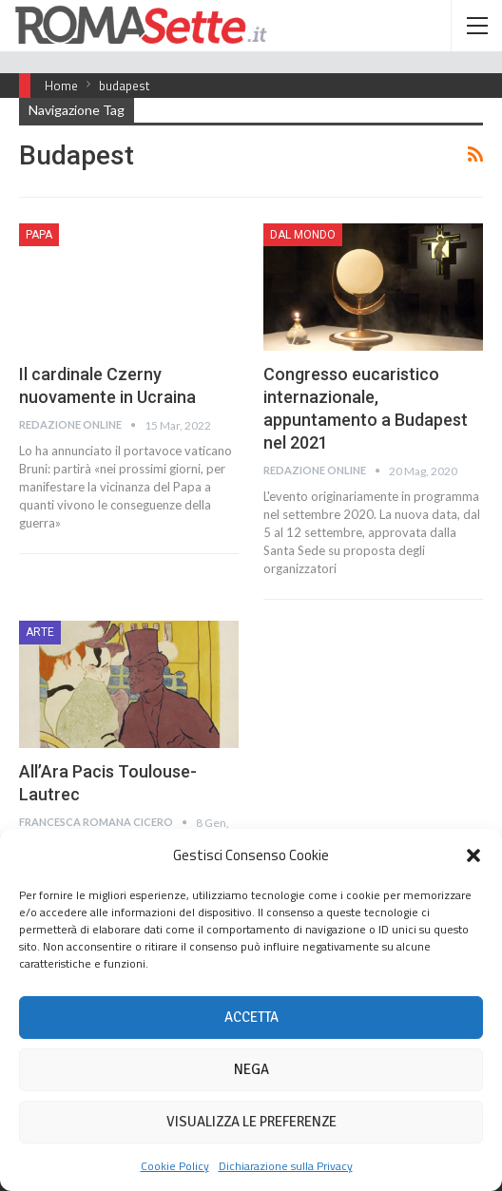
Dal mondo (303, 234)
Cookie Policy (175, 1166)
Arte (40, 632)
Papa (39, 234)
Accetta (251, 1017)
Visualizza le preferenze (251, 1121)
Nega (251, 1069)
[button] (473, 855)
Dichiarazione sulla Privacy (286, 1166)
